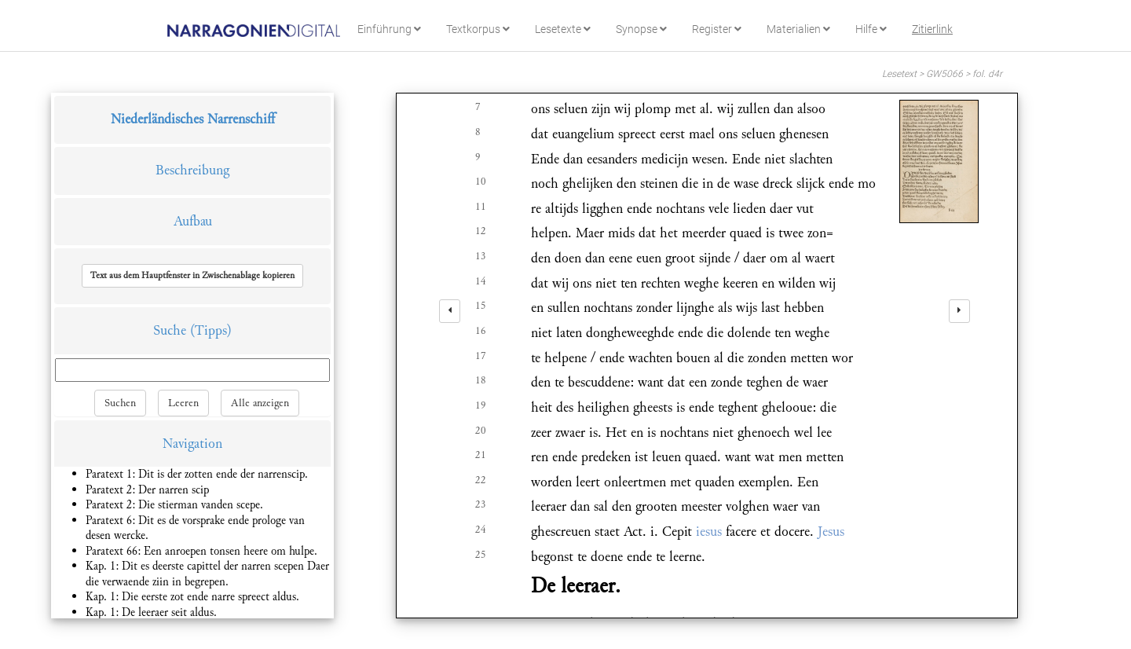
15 (480, 306)
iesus (709, 531)
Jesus (831, 531)
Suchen (120, 403)
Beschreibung (192, 170)
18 (480, 380)
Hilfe (871, 29)
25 (480, 555)
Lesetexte (563, 29)
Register (716, 29)
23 (480, 504)
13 (480, 256)
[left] (449, 311)
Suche (169, 330)
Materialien (798, 29)
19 (480, 405)
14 (480, 281)
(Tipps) (211, 330)
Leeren (183, 403)
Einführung (389, 29)
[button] (192, 276)
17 (480, 356)
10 (480, 181)
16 (480, 331)
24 (480, 529)
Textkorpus (478, 29)
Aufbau (193, 221)
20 (480, 430)
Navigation (192, 443)
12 (480, 231)
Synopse (641, 29)
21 (480, 455)
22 (480, 480)
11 (480, 206)
